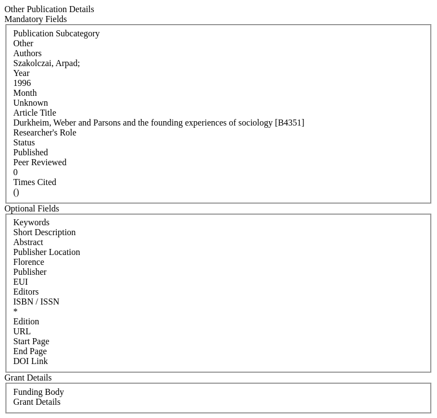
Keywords (31, 222)
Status (24, 142)
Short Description (44, 232)
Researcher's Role (44, 132)
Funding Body (38, 392)
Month (25, 92)
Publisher (29, 271)
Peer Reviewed (39, 162)
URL (22, 331)
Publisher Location (46, 252)
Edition (26, 321)
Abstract (28, 242)
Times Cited (34, 182)
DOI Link (30, 361)
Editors (26, 291)
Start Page (31, 341)
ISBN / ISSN (36, 301)
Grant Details (37, 401)
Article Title (34, 112)
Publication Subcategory (56, 33)
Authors (27, 53)
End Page (30, 351)
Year (21, 73)
